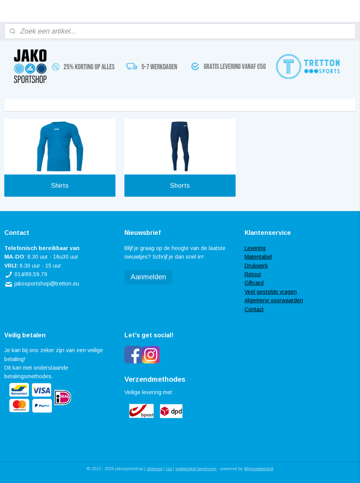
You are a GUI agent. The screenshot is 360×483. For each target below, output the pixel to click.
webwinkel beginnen (196, 468)
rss (169, 468)
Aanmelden (148, 277)
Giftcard (254, 283)
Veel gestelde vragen (271, 292)
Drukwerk (256, 266)
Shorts (180, 185)
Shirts (60, 185)
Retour (253, 274)
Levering (255, 248)
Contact (254, 309)
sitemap (154, 468)
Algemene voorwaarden (274, 300)
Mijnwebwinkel (258, 468)
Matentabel (258, 257)
